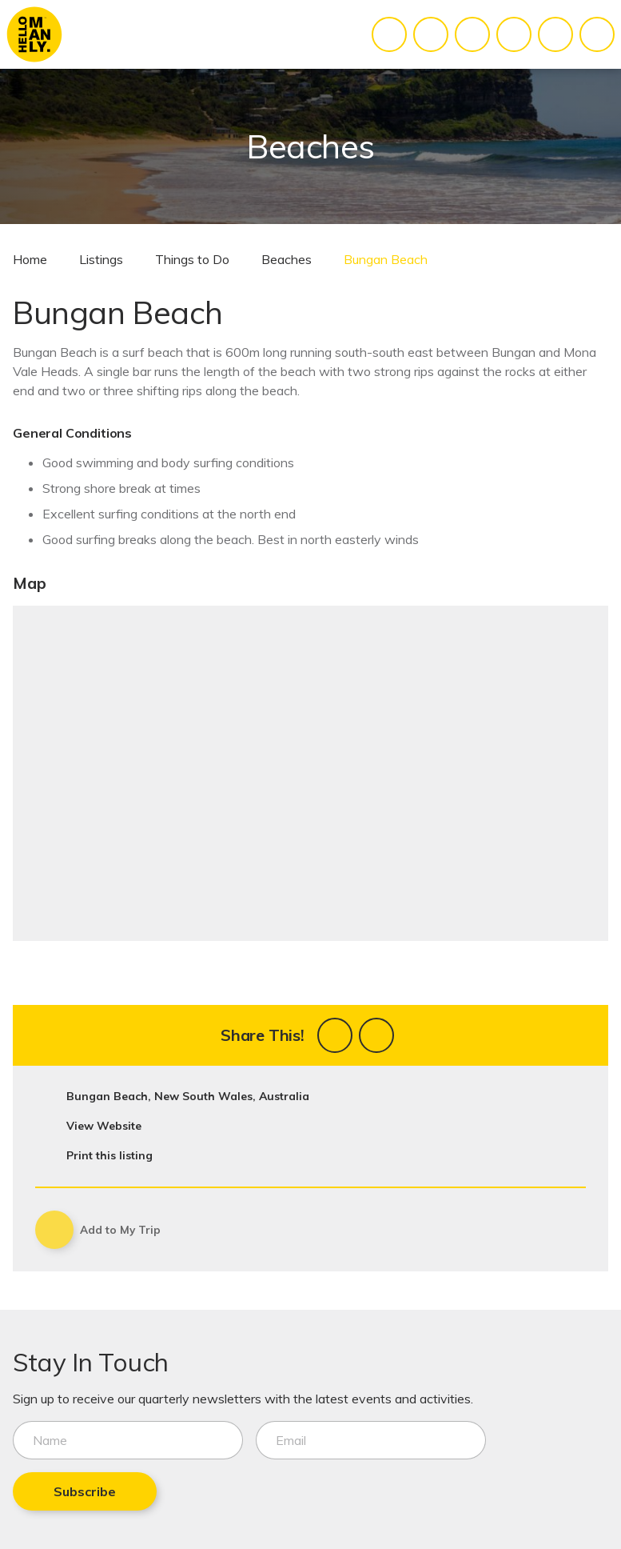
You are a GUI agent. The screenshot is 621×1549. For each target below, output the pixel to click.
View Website (103, 1126)
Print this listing (109, 1155)
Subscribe (85, 1491)
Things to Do (192, 259)
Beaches (286, 259)
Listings (101, 259)
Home (30, 259)
